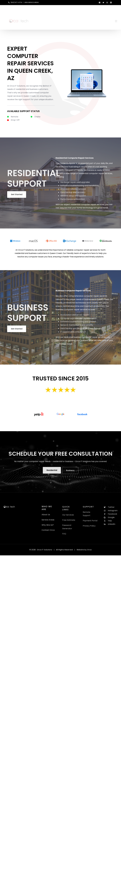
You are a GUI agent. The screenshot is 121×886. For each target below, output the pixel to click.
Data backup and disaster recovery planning (81, 330)
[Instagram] (107, 2)
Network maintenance (70, 326)
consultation (80, 333)
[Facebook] (99, 2)
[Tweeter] (103, 2)
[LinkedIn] (111, 2)
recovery (81, 194)
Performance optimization (72, 201)
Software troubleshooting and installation (79, 187)
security (89, 326)
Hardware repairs (68, 184)
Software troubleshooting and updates (78, 323)
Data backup (66, 194)
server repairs (82, 316)
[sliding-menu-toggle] (116, 17)
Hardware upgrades (69, 320)
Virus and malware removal (73, 190)
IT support (65, 333)
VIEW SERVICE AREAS (31, 2)
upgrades (85, 184)
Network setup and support (73, 197)
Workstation (66, 316)
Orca (89, 550)
